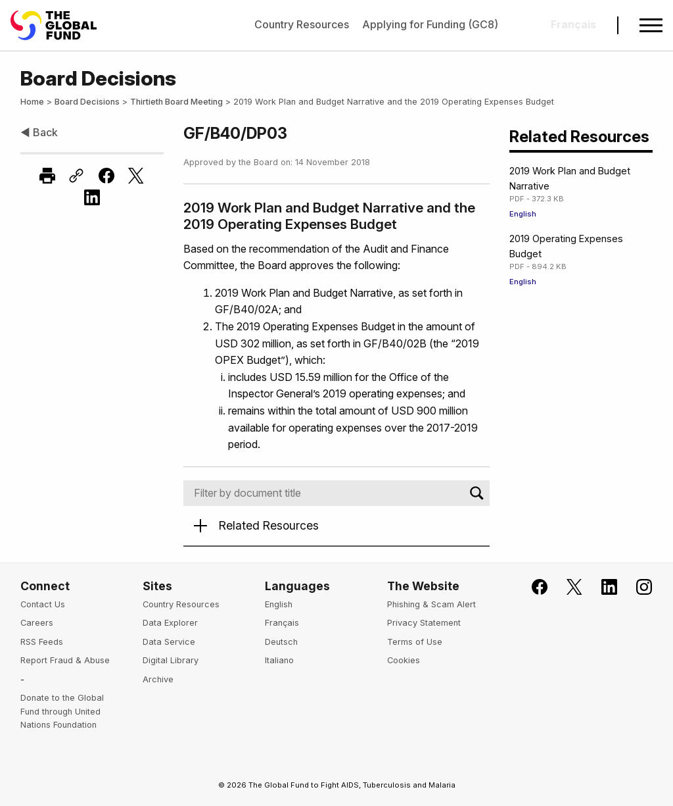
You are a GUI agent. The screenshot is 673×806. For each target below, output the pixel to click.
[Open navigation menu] (650, 25)
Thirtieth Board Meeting (176, 102)
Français (282, 623)
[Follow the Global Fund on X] (567, 587)
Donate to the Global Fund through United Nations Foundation (62, 711)
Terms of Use (414, 642)
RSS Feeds (41, 642)
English (522, 213)
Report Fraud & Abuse (65, 660)
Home (32, 102)
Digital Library (170, 660)
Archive (158, 679)
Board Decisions (87, 102)
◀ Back (39, 132)
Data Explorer (170, 623)
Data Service (169, 642)
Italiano (279, 660)
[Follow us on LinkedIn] (602, 587)
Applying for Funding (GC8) (430, 24)
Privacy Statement (424, 623)
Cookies (403, 660)
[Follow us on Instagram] (636, 587)
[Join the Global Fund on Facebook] (532, 587)
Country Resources (301, 24)
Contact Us (42, 604)
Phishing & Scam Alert (431, 604)
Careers (36, 623)
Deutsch (281, 642)
